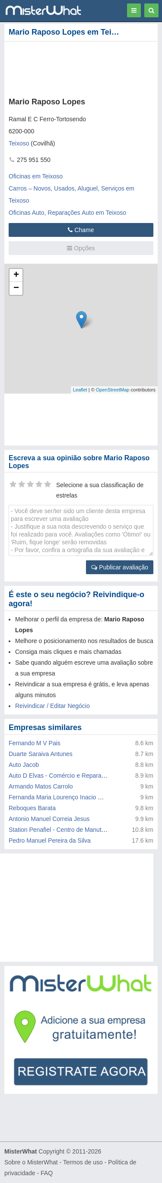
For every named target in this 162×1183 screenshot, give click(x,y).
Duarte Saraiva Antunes (41, 753)
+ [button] (16, 275)
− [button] (16, 288)
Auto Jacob (24, 764)
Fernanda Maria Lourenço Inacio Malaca (63, 797)
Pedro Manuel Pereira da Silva (50, 840)
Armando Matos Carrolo (41, 786)
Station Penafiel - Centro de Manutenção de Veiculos (79, 829)
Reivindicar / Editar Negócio (52, 705)
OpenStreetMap (113, 389)
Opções (81, 248)
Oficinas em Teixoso (36, 176)
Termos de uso (83, 1162)
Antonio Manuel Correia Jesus (49, 818)
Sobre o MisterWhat (31, 1162)
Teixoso (19, 143)
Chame (81, 229)
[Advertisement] (81, 907)
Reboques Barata (32, 808)
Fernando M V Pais (34, 743)
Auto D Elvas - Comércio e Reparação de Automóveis (80, 775)
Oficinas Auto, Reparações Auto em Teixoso (67, 212)
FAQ (47, 1173)
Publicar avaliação (119, 567)
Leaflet (80, 389)
